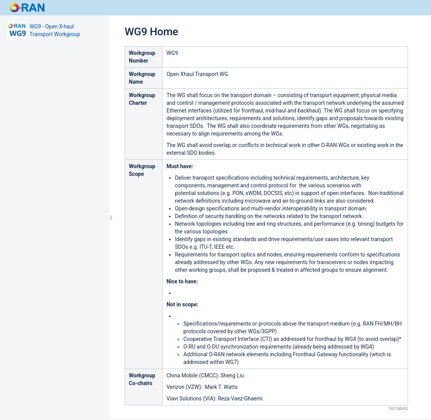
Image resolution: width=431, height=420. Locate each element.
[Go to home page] (27, 7)
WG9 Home (151, 31)
